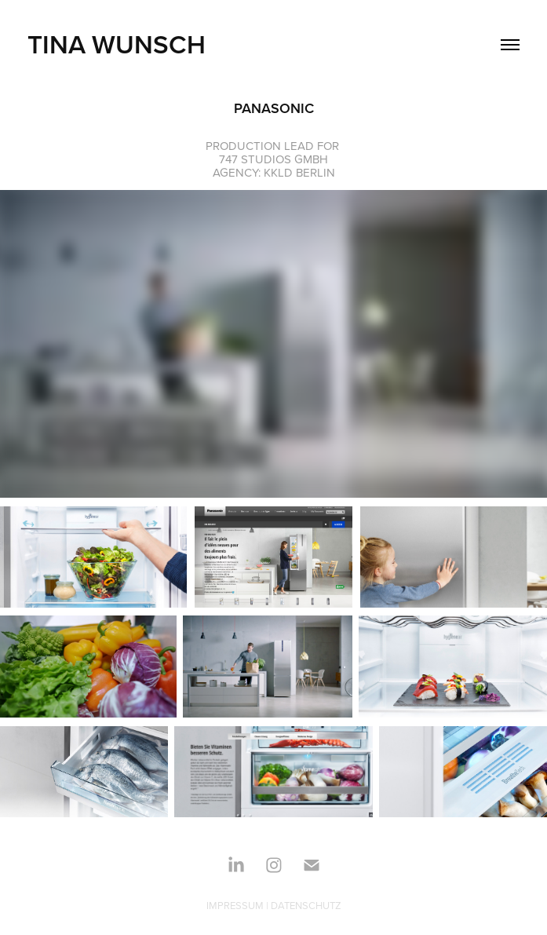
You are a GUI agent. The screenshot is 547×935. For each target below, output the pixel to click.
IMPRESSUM (235, 905)
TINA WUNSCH (116, 44)
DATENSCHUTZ (306, 905)
